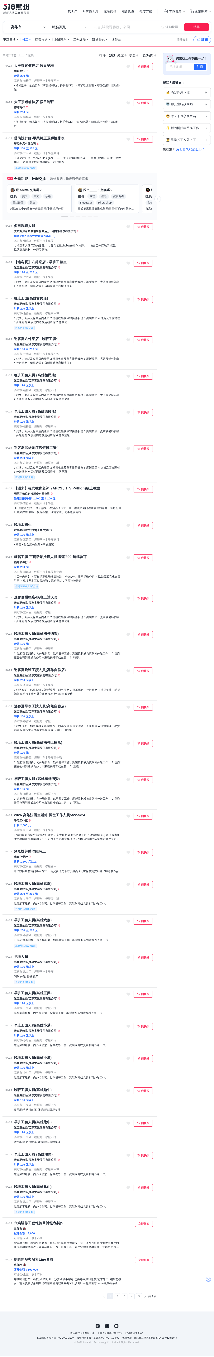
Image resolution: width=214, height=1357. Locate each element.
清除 (182, 40)
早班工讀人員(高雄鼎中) (33, 1123)
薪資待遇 (41, 40)
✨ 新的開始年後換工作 (186, 128)
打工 (25, 40)
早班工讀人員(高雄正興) (33, 994)
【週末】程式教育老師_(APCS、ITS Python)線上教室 (57, 489)
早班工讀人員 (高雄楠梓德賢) (37, 779)
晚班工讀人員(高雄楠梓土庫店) (38, 743)
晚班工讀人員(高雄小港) (33, 1058)
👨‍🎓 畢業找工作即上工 (186, 140)
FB (107, 1326)
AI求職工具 (90, 11)
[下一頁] (145, 1297)
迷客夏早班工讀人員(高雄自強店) (40, 707)
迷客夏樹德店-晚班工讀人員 (36, 598)
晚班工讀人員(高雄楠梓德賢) (36, 634)
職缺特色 (98, 40)
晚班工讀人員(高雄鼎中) (33, 1090)
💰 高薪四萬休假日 (186, 93)
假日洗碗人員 (24, 226)
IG (98, 1326)
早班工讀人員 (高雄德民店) (35, 412)
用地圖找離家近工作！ (192, 150)
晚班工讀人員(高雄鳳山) (33, 1187)
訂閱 (204, 40)
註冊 (200, 67)
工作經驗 (79, 40)
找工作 (72, 11)
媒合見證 (128, 11)
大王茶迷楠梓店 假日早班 (34, 66)
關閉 (208, 1275)
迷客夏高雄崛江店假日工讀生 (37, 448)
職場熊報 (110, 11)
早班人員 (21, 957)
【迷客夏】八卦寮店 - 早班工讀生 (40, 263)
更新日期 (9, 40)
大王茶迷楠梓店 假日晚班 (34, 102)
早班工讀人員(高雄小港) (33, 1026)
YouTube (116, 1326)
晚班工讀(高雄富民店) (31, 299)
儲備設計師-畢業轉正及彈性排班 (39, 139)
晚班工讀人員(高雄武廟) (33, 884)
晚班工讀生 (23, 525)
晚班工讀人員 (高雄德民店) (35, 376)
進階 (115, 40)
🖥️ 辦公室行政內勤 (186, 105)
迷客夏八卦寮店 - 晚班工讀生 (37, 339)
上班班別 (60, 40)
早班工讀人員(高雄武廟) (33, 921)
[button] (64, 217)
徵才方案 (146, 11)
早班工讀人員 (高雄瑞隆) (33, 1155)
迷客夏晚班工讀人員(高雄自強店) (40, 670)
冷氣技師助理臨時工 (30, 852)
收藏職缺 (128, 67)
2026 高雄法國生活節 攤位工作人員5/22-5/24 (49, 816)
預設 (112, 55)
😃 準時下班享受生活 (186, 116)
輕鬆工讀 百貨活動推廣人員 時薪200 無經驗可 (50, 557)
